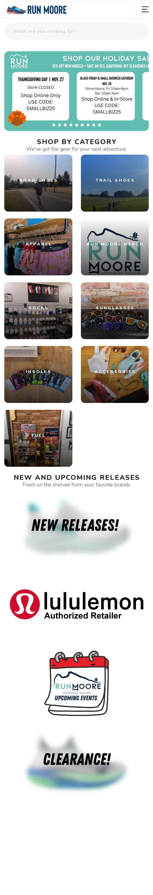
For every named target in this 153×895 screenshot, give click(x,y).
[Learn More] (76, 91)
